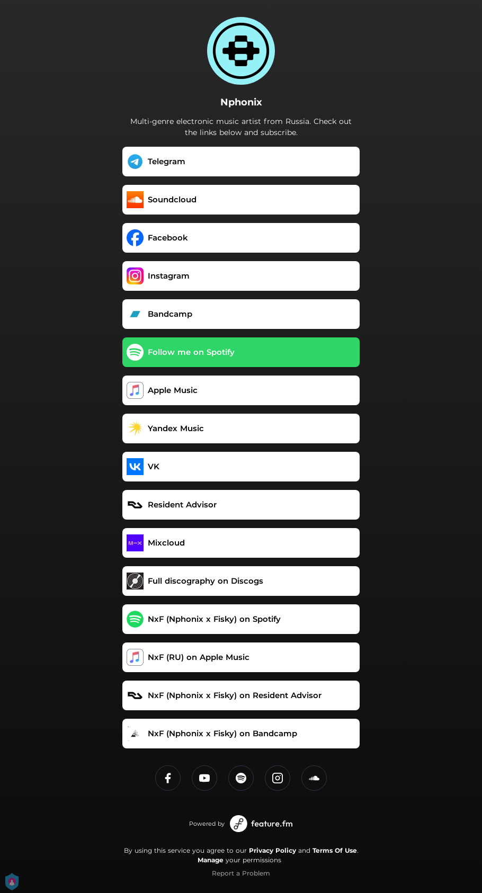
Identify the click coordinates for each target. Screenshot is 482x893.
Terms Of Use (335, 850)
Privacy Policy (272, 850)
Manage (211, 860)
